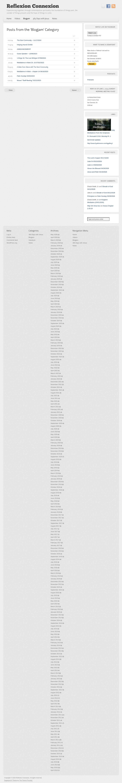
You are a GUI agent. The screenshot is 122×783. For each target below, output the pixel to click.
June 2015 (54, 598)
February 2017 (56, 543)
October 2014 (55, 620)
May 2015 (54, 601)
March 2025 (55, 273)
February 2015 (56, 609)
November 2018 (56, 484)
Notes (31, 243)
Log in (9, 234)
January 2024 (55, 312)
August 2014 (55, 626)
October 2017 (55, 520)
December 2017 (56, 515)
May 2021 (54, 401)
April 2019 (54, 470)
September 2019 (56, 457)
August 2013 (55, 659)
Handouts (32, 240)
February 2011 (56, 742)
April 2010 (54, 770)
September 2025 (56, 257)
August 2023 (55, 326)
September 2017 (56, 523)
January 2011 (55, 745)
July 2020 (54, 429)
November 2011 (56, 717)
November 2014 (56, 618)
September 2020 (56, 423)
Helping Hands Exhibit (41, 44)
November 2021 (56, 384)
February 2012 (56, 709)
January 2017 (55, 545)
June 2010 (54, 765)
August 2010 (55, 759)
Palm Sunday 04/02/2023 (41, 76)
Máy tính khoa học (93, 206)
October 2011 (55, 720)
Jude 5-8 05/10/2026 (94, 161)
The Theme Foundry (25, 780)
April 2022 (54, 370)
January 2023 (55, 345)
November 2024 (56, 284)
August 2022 (55, 359)
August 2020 (55, 426)
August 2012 (55, 692)
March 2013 (55, 673)
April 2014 (54, 637)
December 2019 (56, 448)
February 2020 (56, 443)
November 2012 (56, 684)
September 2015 (56, 590)
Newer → (75, 90)
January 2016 (55, 579)
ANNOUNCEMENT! (41, 49)
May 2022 (54, 368)
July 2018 (54, 495)
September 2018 (56, 490)
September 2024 (56, 290)
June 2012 (54, 698)
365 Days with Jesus (36, 234)
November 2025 (56, 251)
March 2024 (55, 307)
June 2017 (54, 531)
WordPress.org (12, 243)
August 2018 (55, 493)
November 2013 (56, 651)
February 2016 (56, 576)
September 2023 (56, 323)
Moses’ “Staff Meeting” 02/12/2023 (41, 80)
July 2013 (54, 662)
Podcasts (90, 80)
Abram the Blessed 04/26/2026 (98, 168)
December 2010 (56, 748)
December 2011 (56, 715)
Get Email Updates (93, 140)
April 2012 (54, 704)
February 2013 (56, 676)
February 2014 (56, 642)
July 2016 (54, 562)
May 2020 (54, 434)
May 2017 (54, 534)
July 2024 (54, 296)
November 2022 (56, 351)
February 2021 (56, 409)
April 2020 (54, 437)
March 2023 (55, 340)
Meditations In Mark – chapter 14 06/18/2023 (41, 71)
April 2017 (54, 537)
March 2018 (55, 506)
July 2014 (54, 629)
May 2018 (54, 501)
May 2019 (54, 468)
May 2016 (54, 568)
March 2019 (55, 473)
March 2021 (55, 407)
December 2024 (56, 282)
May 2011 (54, 734)
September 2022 (56, 357)
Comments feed (12, 240)
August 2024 (55, 293)
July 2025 (54, 262)
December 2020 (56, 415)
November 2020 (56, 418)
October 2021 (55, 387)
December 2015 (56, 581)
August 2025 (55, 259)
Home (75, 234)
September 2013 (56, 656)
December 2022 (56, 348)
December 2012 (56, 681)
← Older (10, 90)
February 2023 (56, 343)
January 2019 (55, 479)
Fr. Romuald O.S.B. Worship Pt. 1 (99, 136)
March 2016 (55, 573)
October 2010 (55, 754)
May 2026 (54, 234)
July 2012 (54, 695)
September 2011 (56, 723)
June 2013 (54, 665)
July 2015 (54, 595)
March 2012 (55, 706)
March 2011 (55, 740)
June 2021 (54, 398)
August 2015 (55, 593)
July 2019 (54, 462)
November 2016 (56, 551)
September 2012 (56, 690)
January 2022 (55, 379)
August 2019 (55, 459)
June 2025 (54, 265)
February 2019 (56, 476)
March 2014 (55, 640)
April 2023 (54, 337)
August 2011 (55, 726)
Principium (91, 196)
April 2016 (54, 570)
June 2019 (54, 465)
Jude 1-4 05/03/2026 (94, 165)
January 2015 (55, 612)
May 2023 (54, 334)
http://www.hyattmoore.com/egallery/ (100, 143)
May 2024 (54, 301)
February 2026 (56, 243)
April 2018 (54, 504)
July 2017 (54, 529)
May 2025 (54, 268)
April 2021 (54, 404)
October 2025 (55, 254)
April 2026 (54, 237)
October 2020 (55, 420)
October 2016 (55, 554)
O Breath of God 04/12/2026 (105, 193)
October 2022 (55, 354)
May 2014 (54, 634)
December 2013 (56, 648)
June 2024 (54, 298)
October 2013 (55, 654)
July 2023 (54, 329)
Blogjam (31, 237)
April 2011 (54, 737)
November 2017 (56, 518)
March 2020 (55, 440)
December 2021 (56, 382)
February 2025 (56, 276)
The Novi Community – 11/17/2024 (41, 40)
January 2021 (55, 412)
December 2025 (56, 248)
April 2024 (54, 304)
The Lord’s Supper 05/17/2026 (97, 158)
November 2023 (56, 318)
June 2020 (54, 432)
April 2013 (54, 670)
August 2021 (55, 393)
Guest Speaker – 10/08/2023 (41, 53)
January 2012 (55, 712)
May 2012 (54, 701)
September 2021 (56, 390)
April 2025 (54, 271)
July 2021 (54, 395)
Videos (75, 237)
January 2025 (55, 279)
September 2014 (56, 623)
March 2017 (55, 540)
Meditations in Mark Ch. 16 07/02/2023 (41, 62)
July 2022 (54, 362)
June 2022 (54, 365)
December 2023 (56, 315)
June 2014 (54, 631)
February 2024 (56, 309)
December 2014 (56, 615)
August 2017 (55, 526)
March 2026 (55, 240)
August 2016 (55, 559)
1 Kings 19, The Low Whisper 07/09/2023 (41, 58)
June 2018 (54, 498)
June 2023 (54, 332)
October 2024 (55, 287)
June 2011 (54, 731)
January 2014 (55, 645)
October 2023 (55, 321)
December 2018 (56, 481)
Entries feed (11, 237)
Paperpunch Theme (10, 780)
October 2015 (55, 587)
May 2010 (54, 767)
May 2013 (54, 667)
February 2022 (56, 376)
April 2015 (54, 604)
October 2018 (55, 487)
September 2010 (56, 756)
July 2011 (54, 729)
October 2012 (55, 687)
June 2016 (54, 565)
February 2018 (56, 509)
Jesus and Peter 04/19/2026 (97, 172)
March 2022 (55, 373)
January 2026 (55, 246)
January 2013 (55, 679)
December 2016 (56, 548)
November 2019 (56, 451)
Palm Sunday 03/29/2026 (106, 196)
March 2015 (55, 606)
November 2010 (56, 751)
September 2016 (56, 556)
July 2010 (54, 762)
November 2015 (56, 584)
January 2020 (55, 445)
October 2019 (55, 454)
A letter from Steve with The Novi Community (41, 67)
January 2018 (55, 512)
